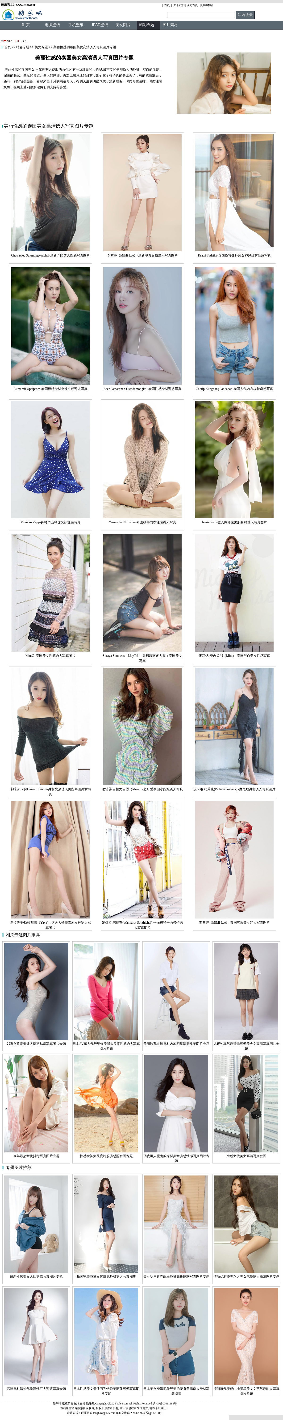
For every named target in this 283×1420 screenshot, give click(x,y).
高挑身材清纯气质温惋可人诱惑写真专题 (36, 1389)
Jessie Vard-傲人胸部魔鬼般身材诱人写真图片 (234, 522)
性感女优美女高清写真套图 (246, 1156)
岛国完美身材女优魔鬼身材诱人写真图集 (106, 1276)
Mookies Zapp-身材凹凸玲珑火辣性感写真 (50, 522)
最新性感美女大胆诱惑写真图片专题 (36, 1276)
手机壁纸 (75, 25)
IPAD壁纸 (100, 25)
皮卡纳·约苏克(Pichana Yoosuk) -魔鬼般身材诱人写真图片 (234, 789)
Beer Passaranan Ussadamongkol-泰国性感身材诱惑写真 (143, 389)
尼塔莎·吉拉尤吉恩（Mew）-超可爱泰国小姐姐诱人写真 (142, 789)
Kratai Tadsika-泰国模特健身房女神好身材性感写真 (234, 255)
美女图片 (123, 25)
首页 (167, 5)
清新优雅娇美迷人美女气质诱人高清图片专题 (246, 1276)
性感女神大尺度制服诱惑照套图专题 (106, 1156)
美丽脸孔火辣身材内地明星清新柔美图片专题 (176, 1044)
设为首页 (192, 5)
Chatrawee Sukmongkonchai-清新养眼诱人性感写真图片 (50, 255)
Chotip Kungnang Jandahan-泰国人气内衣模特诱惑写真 (234, 389)
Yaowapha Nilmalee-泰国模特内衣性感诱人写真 (142, 522)
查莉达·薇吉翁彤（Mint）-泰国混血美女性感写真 (234, 656)
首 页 (25, 25)
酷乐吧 (90, 1403)
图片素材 (170, 25)
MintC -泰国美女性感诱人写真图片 (50, 656)
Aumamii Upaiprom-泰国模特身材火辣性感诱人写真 (50, 389)
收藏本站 (207, 5)
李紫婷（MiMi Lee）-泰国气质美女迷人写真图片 (234, 922)
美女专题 (41, 47)
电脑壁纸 (52, 25)
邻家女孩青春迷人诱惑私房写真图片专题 (36, 1044)
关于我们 (179, 5)
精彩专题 (22, 47)
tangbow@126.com (104, 1413)
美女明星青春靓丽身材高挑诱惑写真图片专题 (176, 1276)
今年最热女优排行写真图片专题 (36, 1156)
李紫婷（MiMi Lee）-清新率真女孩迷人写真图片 (142, 255)
